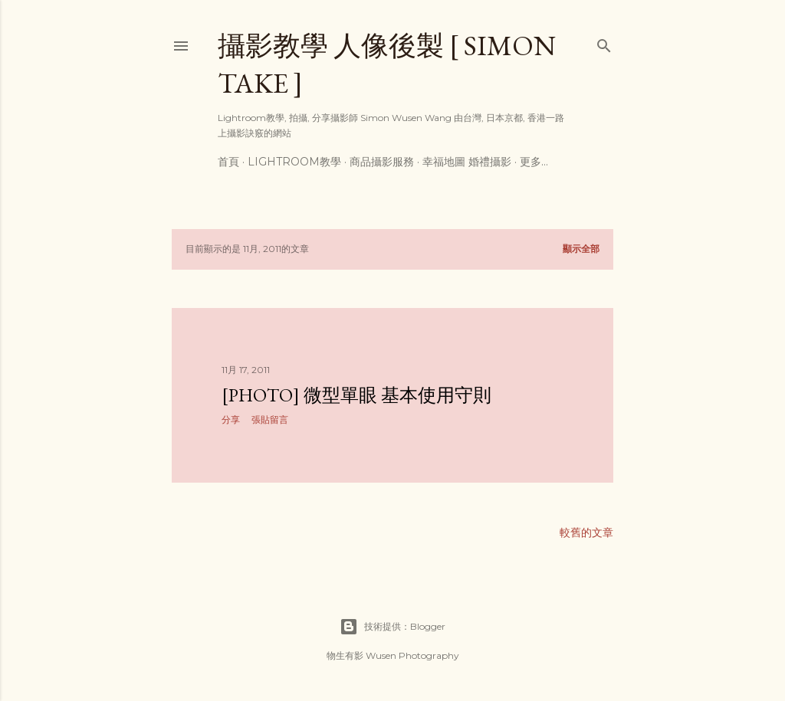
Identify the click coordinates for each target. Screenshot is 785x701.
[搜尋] (604, 42)
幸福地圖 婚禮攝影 (466, 162)
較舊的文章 (586, 532)
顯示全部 (581, 248)
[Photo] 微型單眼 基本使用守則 (356, 395)
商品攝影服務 (382, 162)
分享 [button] (231, 419)
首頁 (228, 162)
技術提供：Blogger (392, 626)
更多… (534, 162)
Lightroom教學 (294, 162)
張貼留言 (269, 419)
